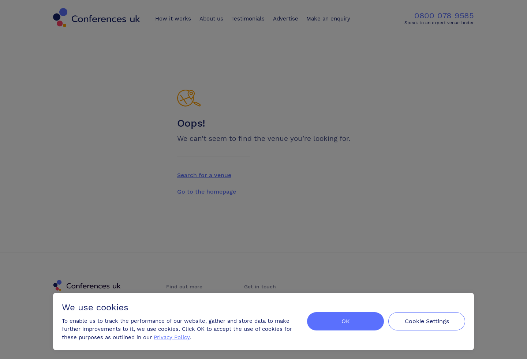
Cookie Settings (427, 321)
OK (345, 321)
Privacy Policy (172, 337)
